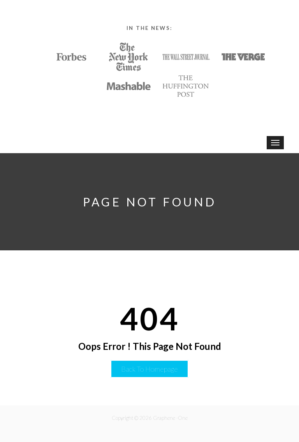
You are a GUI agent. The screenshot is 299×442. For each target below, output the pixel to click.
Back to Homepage (149, 369)
